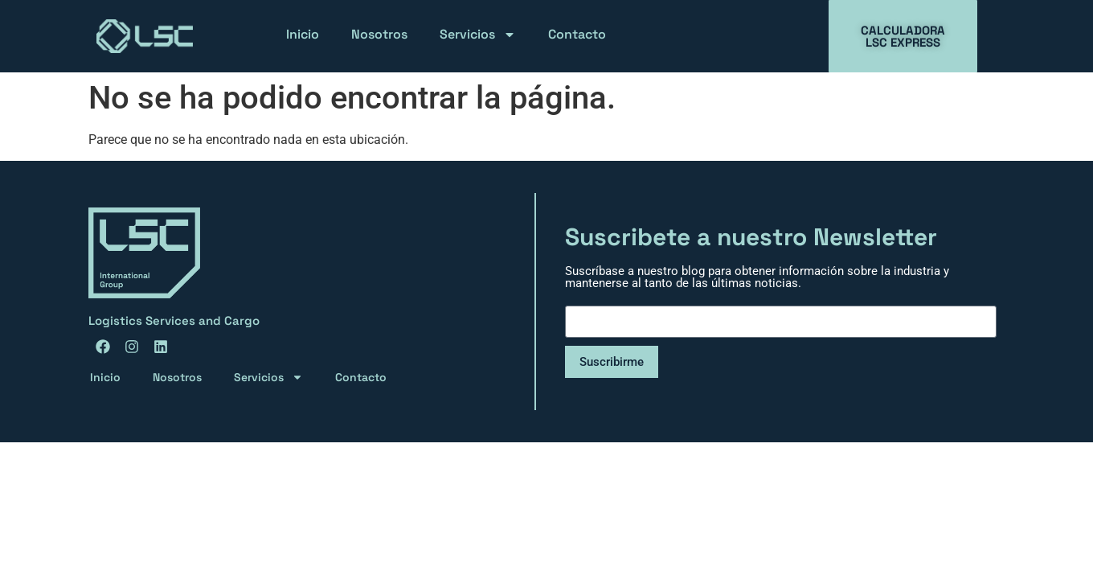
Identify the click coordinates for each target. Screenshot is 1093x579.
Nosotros (379, 34)
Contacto (577, 34)
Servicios (478, 34)
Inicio (302, 34)
